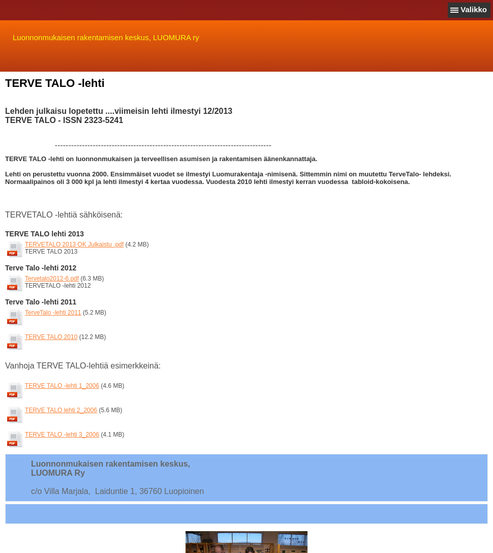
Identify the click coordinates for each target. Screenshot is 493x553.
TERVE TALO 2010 (55, 337)
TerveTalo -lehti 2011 (57, 312)
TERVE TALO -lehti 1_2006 (66, 385)
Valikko (473, 9)
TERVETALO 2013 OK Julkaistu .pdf (78, 244)
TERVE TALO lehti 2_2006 (65, 410)
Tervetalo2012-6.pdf (56, 278)
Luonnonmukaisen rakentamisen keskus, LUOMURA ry (106, 37)
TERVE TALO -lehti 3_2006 (66, 434)
